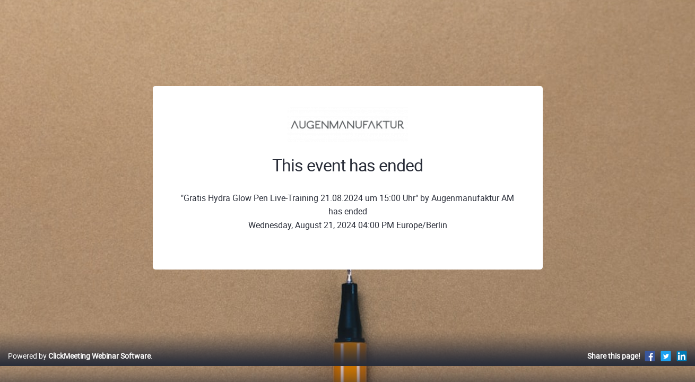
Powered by (79, 367)
